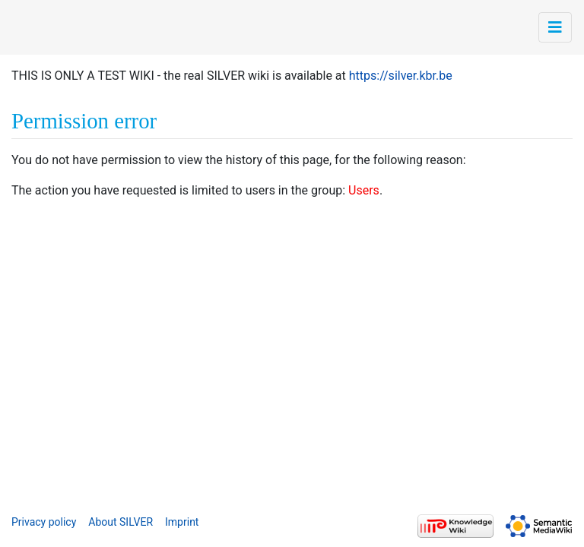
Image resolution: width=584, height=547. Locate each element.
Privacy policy (43, 522)
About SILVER (120, 522)
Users (363, 190)
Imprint (181, 522)
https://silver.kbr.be (400, 75)
